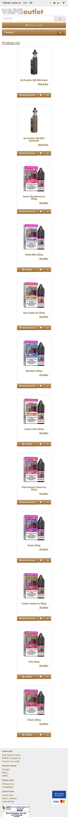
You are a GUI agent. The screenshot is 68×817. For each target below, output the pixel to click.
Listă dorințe (8, 801)
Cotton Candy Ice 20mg (34, 603)
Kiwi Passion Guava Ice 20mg (34, 488)
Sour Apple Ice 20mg (34, 313)
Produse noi (11, 43)
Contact (6, 769)
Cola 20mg (34, 662)
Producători (7, 787)
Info (25, 3)
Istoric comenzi (9, 798)
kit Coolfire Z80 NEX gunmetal (34, 139)
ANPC (5, 776)
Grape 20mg (34, 545)
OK (31, 3)
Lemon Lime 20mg (34, 429)
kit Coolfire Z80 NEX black (34, 80)
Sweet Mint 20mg (34, 254)
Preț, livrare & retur (11, 755)
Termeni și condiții (11, 761)
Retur (4, 772)
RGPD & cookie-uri (11, 758)
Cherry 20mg (34, 720)
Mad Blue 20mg (34, 371)
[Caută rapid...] (60, 18)
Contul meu (7, 795)
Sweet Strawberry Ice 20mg (34, 197)
